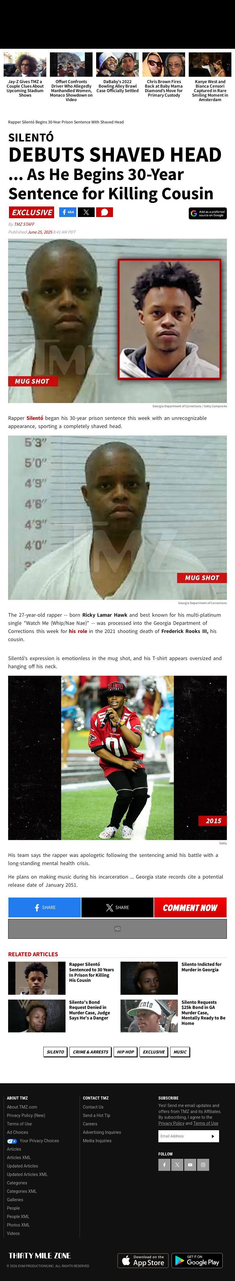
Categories (17, 1183)
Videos (13, 1233)
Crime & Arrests (90, 1052)
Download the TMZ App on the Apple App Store (143, 1260)
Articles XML (19, 1157)
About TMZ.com (22, 1107)
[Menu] (8, 40)
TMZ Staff (24, 224)
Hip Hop (125, 1052)
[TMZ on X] (24, 9)
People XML (18, 1216)
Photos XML (18, 1225)
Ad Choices (17, 1132)
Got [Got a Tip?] (20, 26)
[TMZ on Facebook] (9, 9)
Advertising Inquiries (102, 1132)
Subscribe (213, 1136)
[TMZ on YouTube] (190, 1165)
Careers (90, 1124)
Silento (55, 1052)
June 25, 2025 (40, 232)
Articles (14, 1149)
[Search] (226, 40)
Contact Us (93, 1107)
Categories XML (22, 1191)
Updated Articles (22, 1166)
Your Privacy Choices (33, 1141)
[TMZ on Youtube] (38, 9)
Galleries (15, 1200)
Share (44, 908)
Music (179, 1052)
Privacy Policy (171, 1123)
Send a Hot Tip (96, 1115)
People (13, 1208)
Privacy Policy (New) (26, 1115)
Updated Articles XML (27, 1174)
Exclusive (153, 1052)
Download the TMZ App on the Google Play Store (197, 1260)
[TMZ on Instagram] (53, 9)
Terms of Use (19, 1124)
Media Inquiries (97, 1141)
